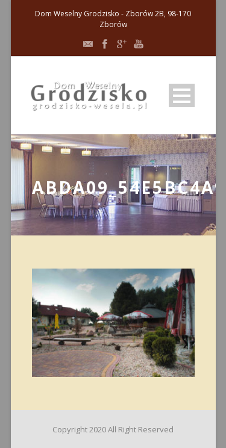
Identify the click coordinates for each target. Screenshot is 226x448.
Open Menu (182, 95)
